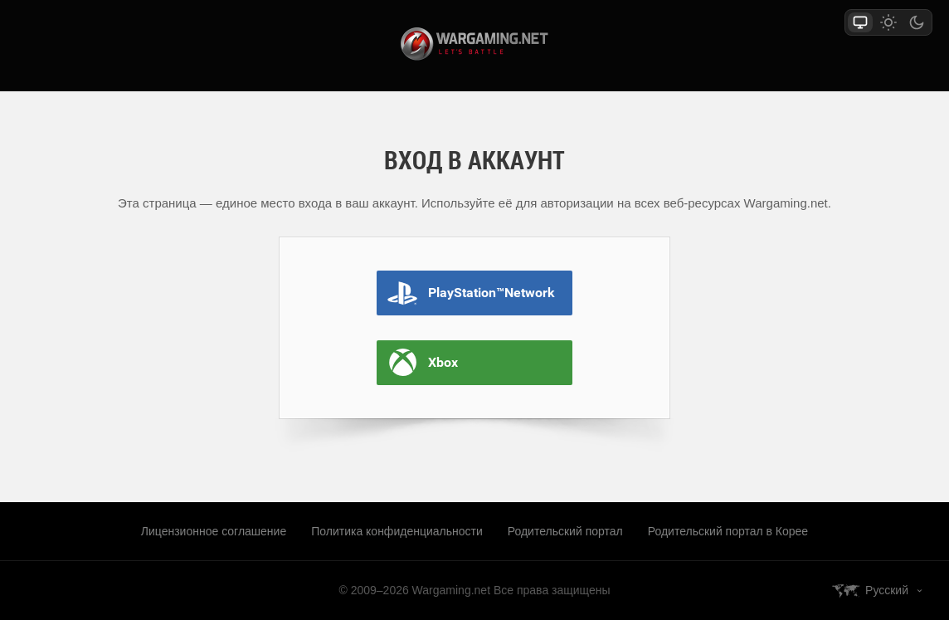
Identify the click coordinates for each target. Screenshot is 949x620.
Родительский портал (565, 531)
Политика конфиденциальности (397, 531)
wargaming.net (474, 44)
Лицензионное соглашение (213, 531)
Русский (886, 590)
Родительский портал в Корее (728, 531)
